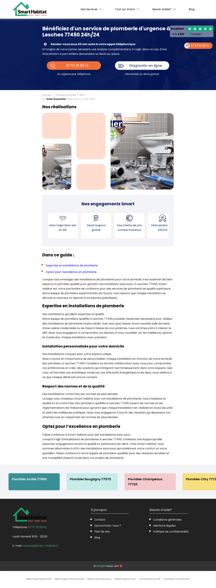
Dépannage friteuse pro (99, 578)
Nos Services (89, 9)
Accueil (46, 95)
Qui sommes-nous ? (107, 526)
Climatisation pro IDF (150, 578)
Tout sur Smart (125, 9)
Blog (192, 9)
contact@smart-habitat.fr (40, 546)
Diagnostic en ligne (145, 65)
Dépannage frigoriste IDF (38, 578)
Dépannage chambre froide (69, 578)
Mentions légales (164, 526)
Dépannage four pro (125, 578)
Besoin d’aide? (161, 9)
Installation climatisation (177, 578)
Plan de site (102, 532)
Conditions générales (167, 520)
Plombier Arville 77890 (29, 479)
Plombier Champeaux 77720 (145, 481)
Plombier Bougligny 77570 (90, 479)
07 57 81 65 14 (77, 65)
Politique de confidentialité (171, 532)
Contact (100, 520)
